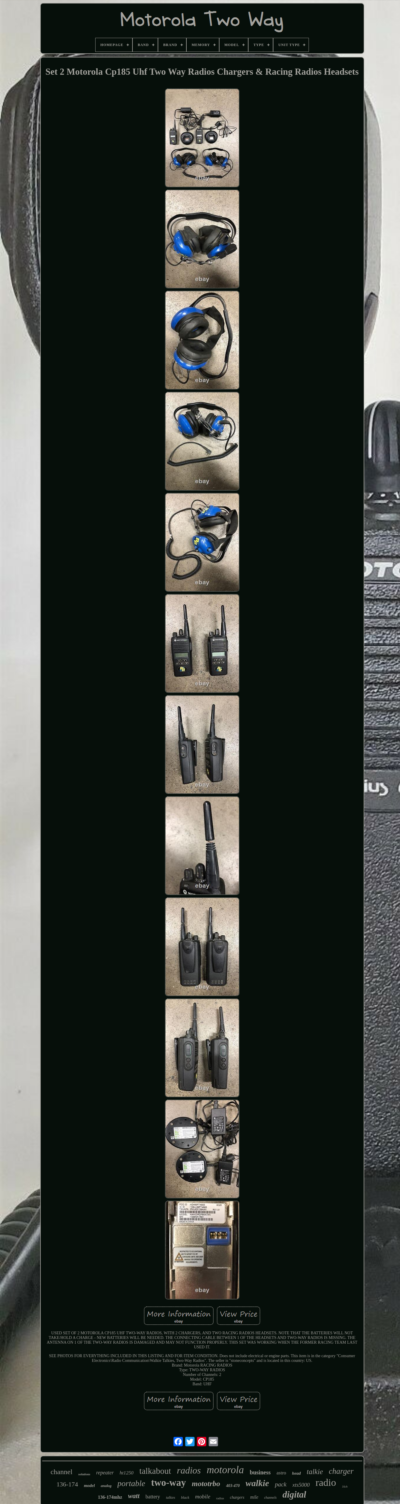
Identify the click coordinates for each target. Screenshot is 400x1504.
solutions (84, 1474)
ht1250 (126, 1473)
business (260, 1472)
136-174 (67, 1484)
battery (152, 1497)
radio (326, 1482)
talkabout (155, 1471)
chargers (237, 1497)
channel (61, 1472)
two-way (168, 1482)
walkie (257, 1483)
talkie (315, 1472)
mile (254, 1497)
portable (131, 1483)
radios (189, 1470)
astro (281, 1473)
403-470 (233, 1485)
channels (270, 1498)
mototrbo (206, 1483)
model (89, 1485)
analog (106, 1485)
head (296, 1473)
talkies (170, 1498)
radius (220, 1498)
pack (281, 1484)
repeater (105, 1473)
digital (294, 1494)
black (185, 1497)
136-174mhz (110, 1497)
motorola (225, 1470)
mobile (202, 1496)
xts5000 (301, 1485)
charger (341, 1471)
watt (134, 1496)
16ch (345, 1486)
